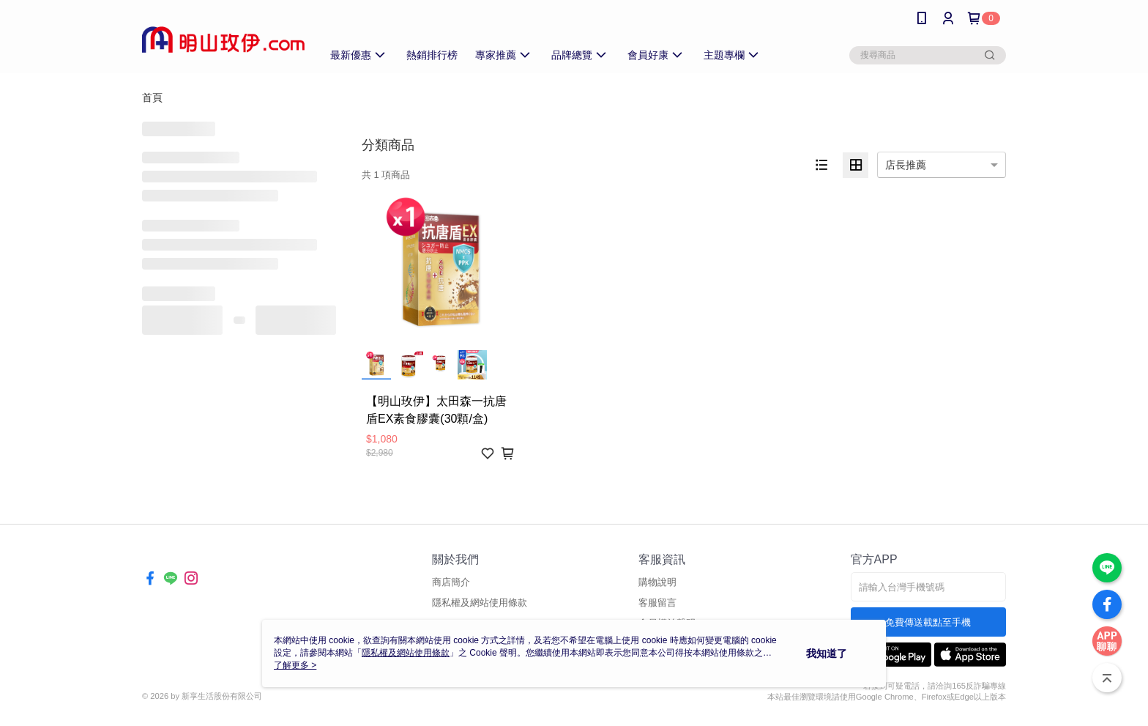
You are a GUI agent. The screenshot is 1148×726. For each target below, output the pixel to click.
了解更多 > (295, 665)
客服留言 (657, 602)
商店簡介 (451, 582)
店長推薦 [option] (905, 165)
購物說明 (657, 582)
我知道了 (826, 653)
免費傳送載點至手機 (928, 622)
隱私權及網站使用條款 (479, 602)
